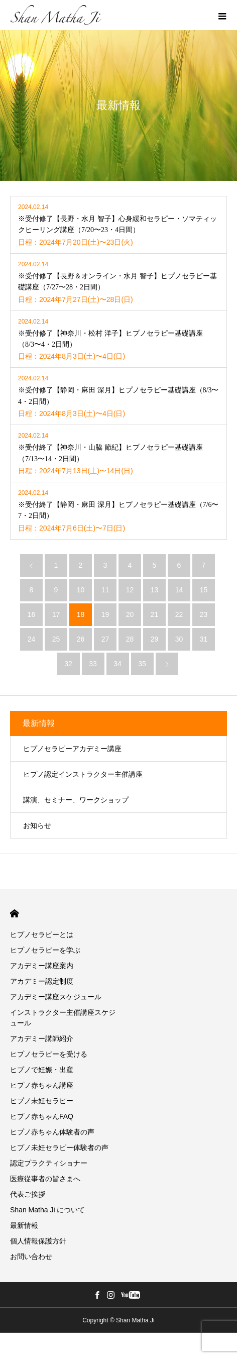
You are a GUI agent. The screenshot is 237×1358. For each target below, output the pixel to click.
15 (204, 590)
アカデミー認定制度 (41, 981)
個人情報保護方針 (38, 1241)
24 (32, 639)
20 (130, 614)
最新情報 (39, 723)
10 (81, 590)
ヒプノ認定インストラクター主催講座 (83, 774)
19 (105, 614)
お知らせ (37, 825)
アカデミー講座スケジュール (55, 997)
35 (142, 664)
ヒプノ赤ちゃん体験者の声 (52, 1132)
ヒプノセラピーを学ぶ (45, 950)
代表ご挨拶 (27, 1194)
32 (68, 664)
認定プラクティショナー (48, 1163)
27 (105, 639)
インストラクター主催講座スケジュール (62, 1017)
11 (105, 590)
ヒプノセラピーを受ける (48, 1054)
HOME (14, 913)
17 (56, 614)
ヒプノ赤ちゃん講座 (41, 1085)
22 (179, 614)
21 (155, 614)
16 (32, 614)
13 (155, 590)
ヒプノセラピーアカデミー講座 (72, 749)
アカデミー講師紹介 (41, 1038)
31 (204, 639)
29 (155, 639)
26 (81, 639)
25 (56, 639)
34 (117, 664)
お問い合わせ (31, 1256)
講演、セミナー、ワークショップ (76, 800)
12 (130, 590)
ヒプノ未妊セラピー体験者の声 (59, 1147)
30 (179, 639)
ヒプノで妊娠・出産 (41, 1070)
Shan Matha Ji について (47, 1210)
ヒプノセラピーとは (41, 934)
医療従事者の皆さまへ (45, 1179)
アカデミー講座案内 (41, 966)
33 (93, 664)
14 (179, 590)
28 (130, 639)
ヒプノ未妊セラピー (41, 1101)
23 (204, 614)
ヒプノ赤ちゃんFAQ (41, 1116)
